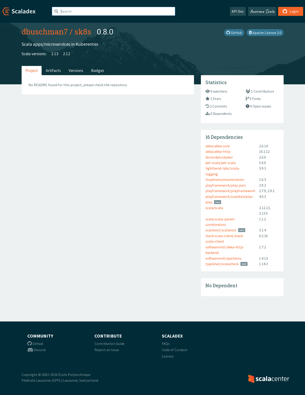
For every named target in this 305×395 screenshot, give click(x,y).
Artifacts (53, 70)
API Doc (238, 11)
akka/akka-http (217, 151)
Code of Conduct (175, 349)
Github (35, 343)
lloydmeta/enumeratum (224, 179)
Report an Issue (106, 349)
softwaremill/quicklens (223, 258)
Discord (36, 349)
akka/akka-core (217, 146)
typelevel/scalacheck (222, 263)
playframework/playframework (230, 190)
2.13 (54, 53)
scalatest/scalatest (220, 230)
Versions (76, 70)
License (168, 356)
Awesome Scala (262, 11)
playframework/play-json (225, 185)
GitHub (234, 32)
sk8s (82, 31)
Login (291, 11)
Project (31, 70)
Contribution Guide (109, 343)
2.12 (66, 53)
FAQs (166, 343)
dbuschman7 (45, 31)
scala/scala (214, 207)
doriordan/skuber (219, 157)
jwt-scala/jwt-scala (220, 162)
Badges (97, 70)
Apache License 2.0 (265, 32)
